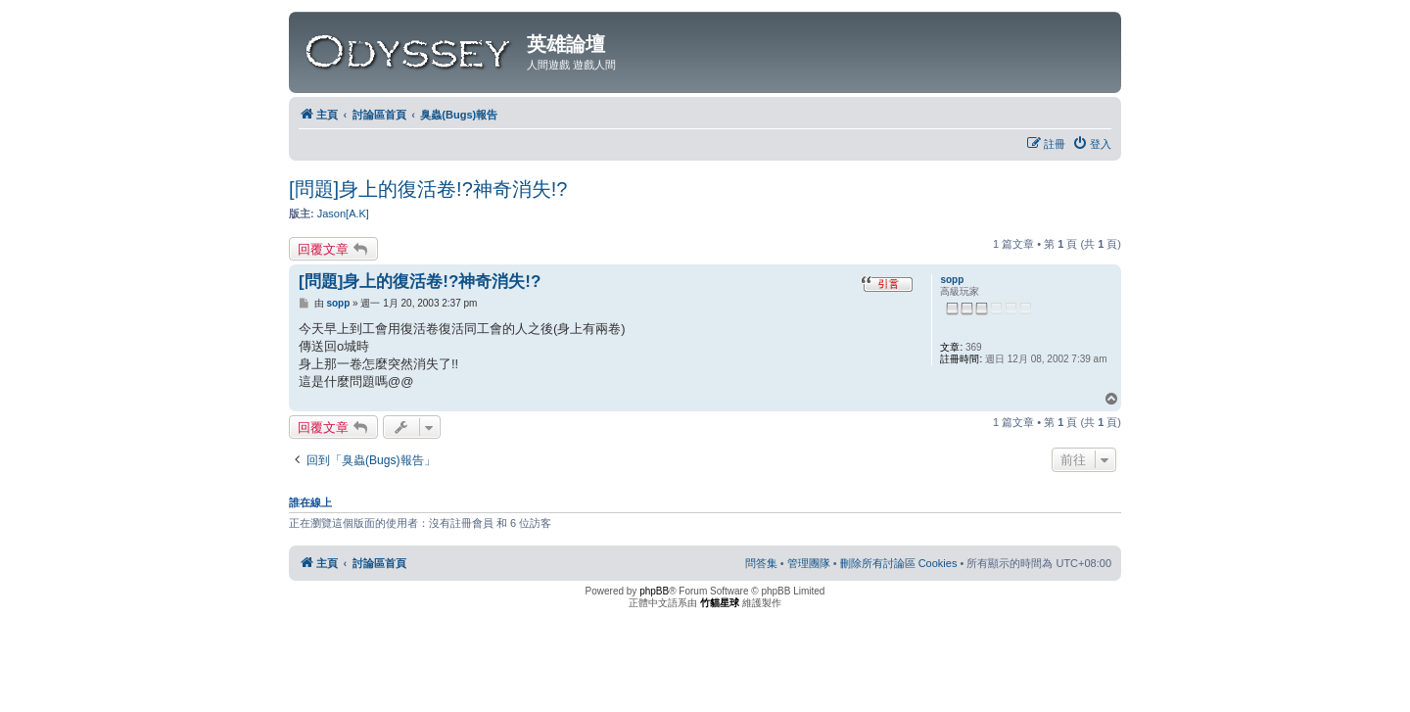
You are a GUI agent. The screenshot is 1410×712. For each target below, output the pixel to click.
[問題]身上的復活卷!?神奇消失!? (428, 189)
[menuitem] (1091, 144)
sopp (952, 279)
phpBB (654, 591)
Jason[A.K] (343, 213)
